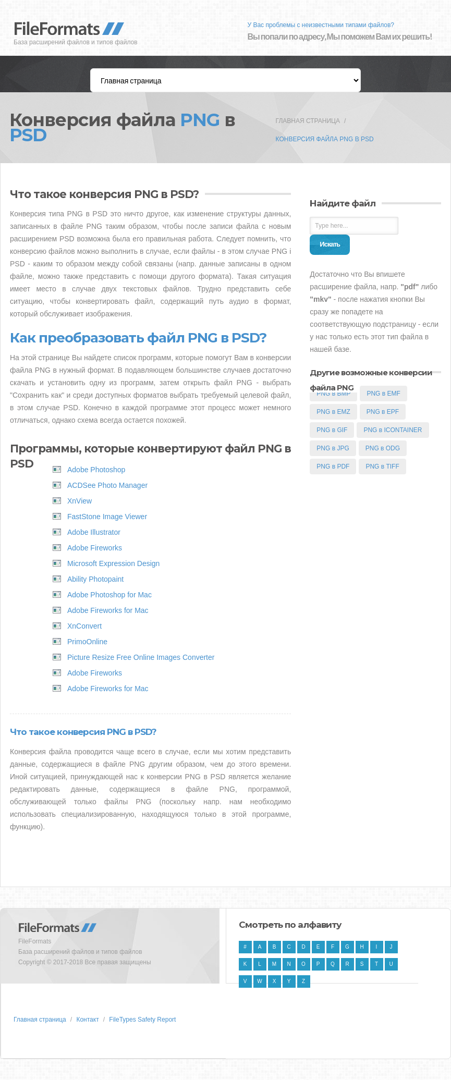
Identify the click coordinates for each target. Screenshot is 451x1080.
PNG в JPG (332, 448)
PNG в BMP (333, 393)
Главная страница (308, 121)
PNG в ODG (382, 448)
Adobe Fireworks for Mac (108, 610)
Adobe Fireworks (94, 548)
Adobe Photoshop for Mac (109, 595)
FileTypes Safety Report (142, 1019)
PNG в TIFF (382, 466)
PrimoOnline (87, 641)
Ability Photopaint (95, 579)
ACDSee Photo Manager (107, 485)
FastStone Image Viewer (107, 516)
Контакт (87, 1019)
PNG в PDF (332, 466)
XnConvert (84, 626)
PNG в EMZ (333, 411)
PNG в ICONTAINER (392, 430)
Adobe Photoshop (96, 469)
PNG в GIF (331, 430)
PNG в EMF (383, 393)
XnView (79, 501)
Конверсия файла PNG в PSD (325, 139)
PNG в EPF (383, 411)
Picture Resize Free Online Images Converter (140, 657)
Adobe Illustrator (93, 532)
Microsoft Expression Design (113, 563)
